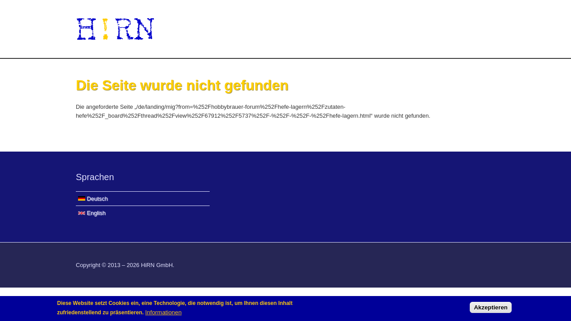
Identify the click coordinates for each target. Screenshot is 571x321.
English (92, 213)
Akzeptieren (491, 309)
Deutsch (93, 198)
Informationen (163, 313)
